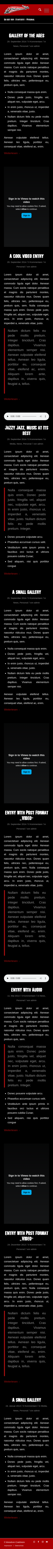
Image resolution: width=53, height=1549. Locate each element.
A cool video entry (26, 256)
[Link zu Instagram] (43, 1542)
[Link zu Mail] (47, 1542)
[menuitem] (38, 9)
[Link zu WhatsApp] (34, 1542)
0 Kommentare (35, 41)
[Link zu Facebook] (38, 1542)
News (16, 46)
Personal (24, 46)
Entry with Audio (26, 989)
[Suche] (38, 9)
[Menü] (45, 9)
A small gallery (26, 592)
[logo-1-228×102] (22, 9)
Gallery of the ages (26, 35)
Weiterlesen (12, 153)
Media (13, 444)
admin (37, 46)
